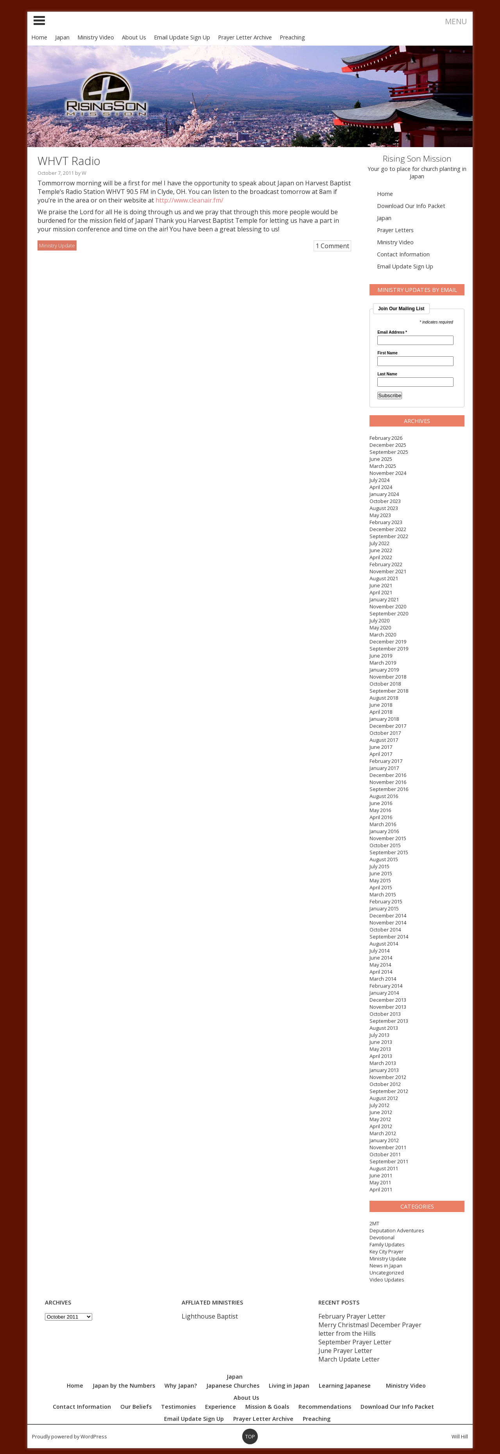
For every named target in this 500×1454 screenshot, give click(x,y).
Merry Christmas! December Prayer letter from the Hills (369, 1329)
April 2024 (381, 487)
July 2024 (379, 479)
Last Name (387, 374)
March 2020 (383, 634)
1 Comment (332, 246)
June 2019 (381, 655)
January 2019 (384, 669)
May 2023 (380, 515)
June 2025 (381, 458)
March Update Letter (349, 1359)
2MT (374, 1223)
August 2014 (384, 943)
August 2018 (384, 697)
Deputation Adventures (397, 1230)
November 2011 (388, 1147)
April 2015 (381, 887)
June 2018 (381, 704)
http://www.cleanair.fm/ (189, 200)
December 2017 (388, 725)
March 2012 (383, 1133)
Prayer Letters (395, 230)
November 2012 (388, 1077)
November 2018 (388, 676)
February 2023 (386, 522)
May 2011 (380, 1182)
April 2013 (381, 1055)
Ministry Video (95, 37)
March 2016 (383, 824)
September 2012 (389, 1091)
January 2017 (384, 767)
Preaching (292, 37)
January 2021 (384, 599)
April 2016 (381, 817)
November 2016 (388, 782)
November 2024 (388, 472)
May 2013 (380, 1048)
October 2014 (385, 929)
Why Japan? (180, 1385)
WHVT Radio (69, 160)
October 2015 (385, 845)
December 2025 (388, 444)
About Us (134, 37)
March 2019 (383, 662)
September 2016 (389, 789)
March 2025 (383, 465)
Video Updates (387, 1279)
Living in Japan (289, 1385)
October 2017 (385, 732)
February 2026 (386, 437)
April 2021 (381, 592)
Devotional (382, 1237)
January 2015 (384, 908)
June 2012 (381, 1112)
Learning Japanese (345, 1385)
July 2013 (379, 1034)
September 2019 (389, 648)
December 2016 (388, 775)
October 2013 (385, 1013)
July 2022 (379, 543)
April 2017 (381, 753)
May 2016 (380, 810)
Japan (62, 37)
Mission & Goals (267, 1406)
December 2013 (388, 999)
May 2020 (380, 627)
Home (39, 37)
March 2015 (383, 894)
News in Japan (386, 1265)
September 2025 (389, 451)
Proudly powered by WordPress (69, 1436)
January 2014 (384, 992)
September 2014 (389, 936)
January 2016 (384, 831)
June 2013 (381, 1041)
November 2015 (388, 838)
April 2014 (381, 971)
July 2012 (379, 1105)
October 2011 (385, 1154)
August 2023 (384, 508)
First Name (387, 353)
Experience (220, 1406)
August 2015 (384, 859)
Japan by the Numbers (124, 1385)
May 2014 (380, 964)
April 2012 (381, 1126)
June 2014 (381, 957)
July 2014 (379, 950)
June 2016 (381, 803)
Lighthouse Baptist (210, 1316)
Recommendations (324, 1406)
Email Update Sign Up (182, 37)
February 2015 (386, 901)
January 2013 (384, 1070)
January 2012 (384, 1140)
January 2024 (384, 494)
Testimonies (178, 1406)
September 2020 (389, 613)
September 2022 (389, 536)
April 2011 (381, 1189)
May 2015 (380, 880)
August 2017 (384, 739)
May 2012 (380, 1119)
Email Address (392, 332)
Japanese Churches (232, 1385)
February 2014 (386, 985)
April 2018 (381, 711)
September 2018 (389, 690)
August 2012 (384, 1098)
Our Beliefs (136, 1406)
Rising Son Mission (417, 158)
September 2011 (389, 1161)
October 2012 (385, 1084)
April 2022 (381, 557)
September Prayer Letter (354, 1342)
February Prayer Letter (352, 1316)
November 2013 (388, 1006)
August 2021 (384, 578)
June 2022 (381, 550)
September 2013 (389, 1020)
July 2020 (379, 620)
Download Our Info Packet (411, 206)
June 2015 (381, 873)
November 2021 (388, 571)
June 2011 (381, 1175)
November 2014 (388, 922)
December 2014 (388, 915)
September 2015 (389, 852)
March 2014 (383, 978)
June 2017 (381, 746)
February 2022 (386, 564)
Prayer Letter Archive (245, 37)
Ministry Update (388, 1258)
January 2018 (384, 718)
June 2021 (381, 585)
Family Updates (387, 1244)
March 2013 (383, 1063)
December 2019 (388, 641)
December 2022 (388, 529)
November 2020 (388, 606)
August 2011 (384, 1168)
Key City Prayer (387, 1251)
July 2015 (379, 866)
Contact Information (403, 254)
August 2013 (384, 1027)
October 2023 (385, 501)
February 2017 (386, 760)
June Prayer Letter (345, 1350)
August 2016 (384, 796)
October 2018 (385, 683)
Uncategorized (387, 1272)
